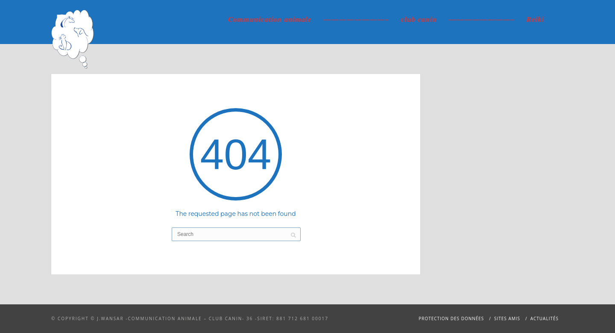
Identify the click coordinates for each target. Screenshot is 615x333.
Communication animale (269, 19)
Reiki (535, 19)
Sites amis (507, 318)
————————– (356, 19)
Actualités (544, 318)
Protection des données (451, 318)
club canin (419, 19)
